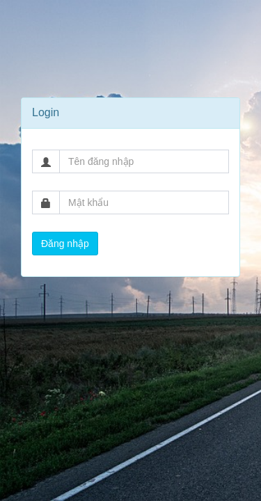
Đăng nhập (65, 243)
